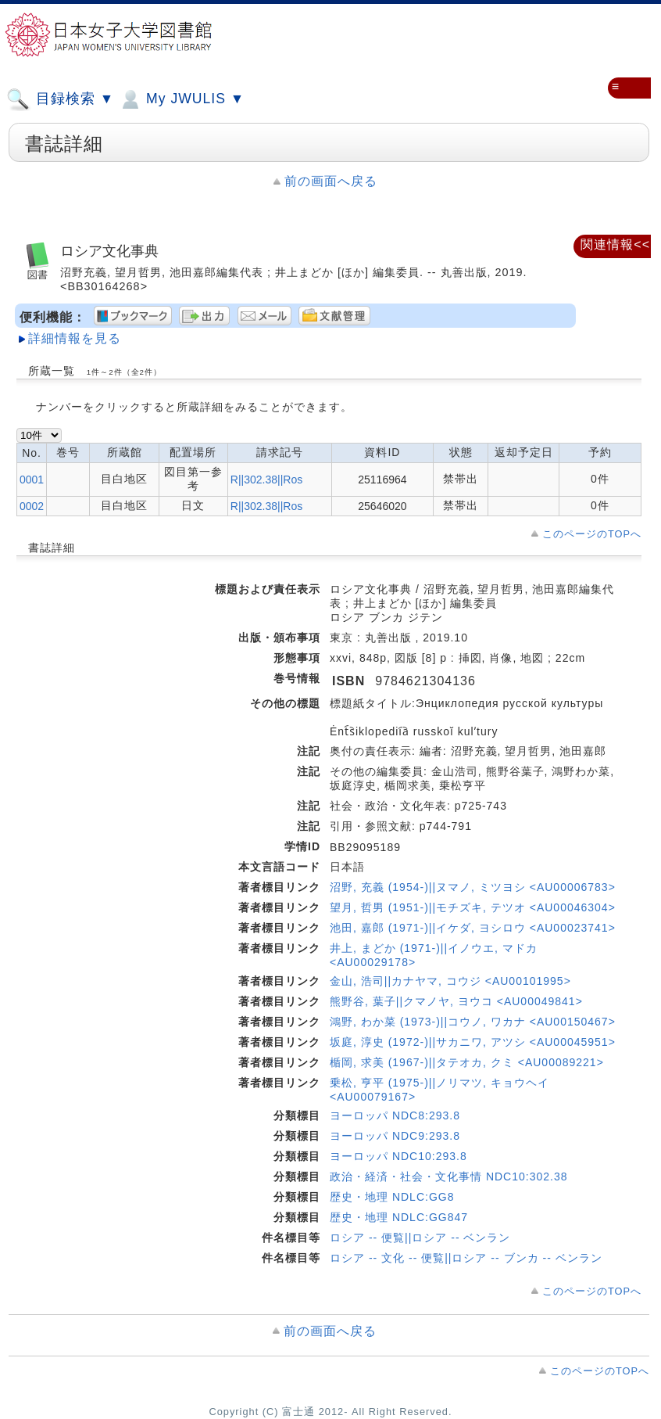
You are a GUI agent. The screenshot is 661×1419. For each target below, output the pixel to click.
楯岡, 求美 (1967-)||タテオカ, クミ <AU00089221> (467, 1062)
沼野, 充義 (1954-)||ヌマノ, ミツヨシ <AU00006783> (473, 887)
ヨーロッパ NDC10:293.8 (398, 1156)
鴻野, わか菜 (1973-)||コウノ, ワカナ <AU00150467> (473, 1021)
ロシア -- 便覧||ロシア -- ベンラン (420, 1237)
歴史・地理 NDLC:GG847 (399, 1217)
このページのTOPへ (591, 534)
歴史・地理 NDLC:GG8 (392, 1197)
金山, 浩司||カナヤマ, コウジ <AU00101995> (450, 981)
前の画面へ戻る (330, 181)
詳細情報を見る (74, 338)
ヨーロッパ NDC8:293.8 (395, 1115)
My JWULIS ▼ (181, 99)
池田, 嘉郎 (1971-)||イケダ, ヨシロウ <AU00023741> (473, 927)
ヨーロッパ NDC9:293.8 (395, 1136)
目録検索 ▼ (60, 99)
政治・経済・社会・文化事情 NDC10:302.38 (449, 1176)
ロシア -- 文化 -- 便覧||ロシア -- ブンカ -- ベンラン (466, 1258)
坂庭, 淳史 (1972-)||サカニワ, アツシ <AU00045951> (473, 1042)
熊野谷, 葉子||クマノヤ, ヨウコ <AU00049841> (456, 1001)
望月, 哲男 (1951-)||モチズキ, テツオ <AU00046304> (473, 907)
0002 (32, 506)
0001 (32, 479)
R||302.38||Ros (266, 479)
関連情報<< (615, 244)
